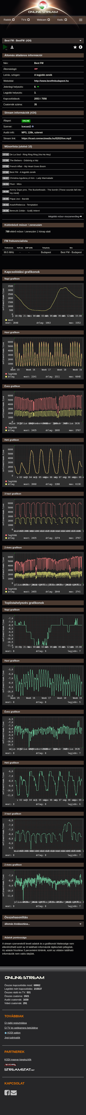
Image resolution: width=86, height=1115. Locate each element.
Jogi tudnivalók (12, 1037)
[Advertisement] (43, 32)
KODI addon (12, 1033)
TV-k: (25, 20)
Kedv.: (62, 20)
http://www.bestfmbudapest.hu (51, 81)
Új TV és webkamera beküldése (21, 1028)
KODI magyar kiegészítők (17, 1059)
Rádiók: (9, 20)
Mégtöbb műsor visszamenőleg (65, 216)
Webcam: (43, 20)
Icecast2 (26, 126)
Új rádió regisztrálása (15, 1023)
